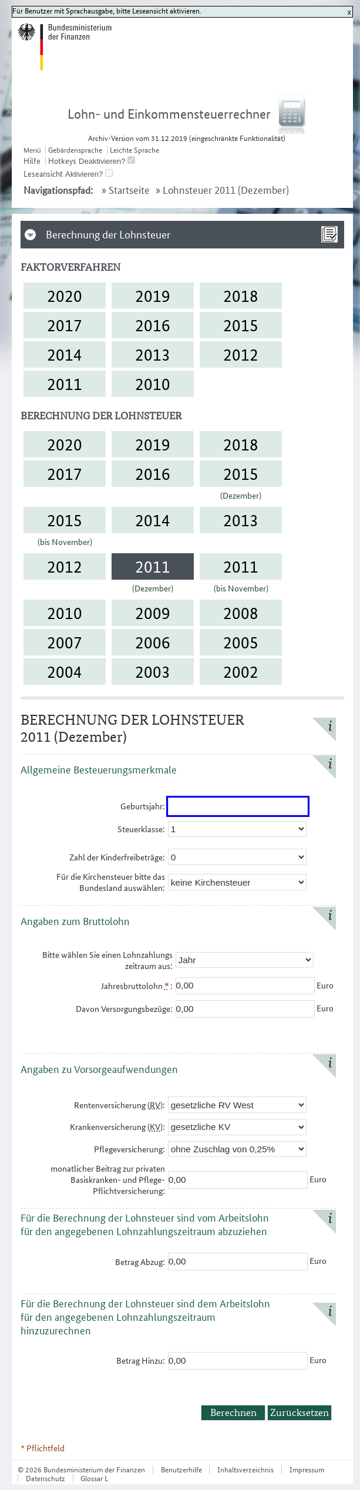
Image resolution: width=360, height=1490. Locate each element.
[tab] (182, 234)
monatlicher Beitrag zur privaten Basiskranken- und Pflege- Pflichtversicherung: (108, 1179)
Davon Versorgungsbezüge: (124, 1008)
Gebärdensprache (75, 150)
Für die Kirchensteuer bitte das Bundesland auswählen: (110, 882)
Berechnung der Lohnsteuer (108, 234)
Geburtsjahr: (142, 806)
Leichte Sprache (134, 150)
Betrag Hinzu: (140, 1360)
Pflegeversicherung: (129, 1149)
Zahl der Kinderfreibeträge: (117, 857)
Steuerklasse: (141, 829)
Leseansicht (43, 174)
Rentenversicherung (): (119, 1105)
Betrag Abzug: (140, 1261)
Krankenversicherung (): (117, 1126)
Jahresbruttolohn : (137, 985)
